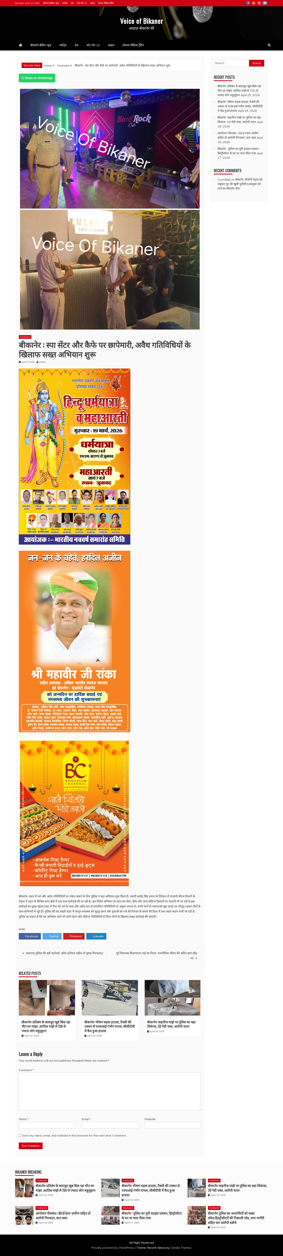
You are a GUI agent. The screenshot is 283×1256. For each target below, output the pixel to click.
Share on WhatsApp (37, 78)
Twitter (265, 3)
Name (24, 1119)
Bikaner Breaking (28, 1172)
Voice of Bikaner (141, 20)
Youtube (254, 3)
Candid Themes (180, 1247)
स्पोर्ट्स (65, 3)
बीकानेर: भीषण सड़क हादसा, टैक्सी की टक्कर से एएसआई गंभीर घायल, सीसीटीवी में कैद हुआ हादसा (109, 1026)
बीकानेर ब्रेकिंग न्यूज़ (51, 3)
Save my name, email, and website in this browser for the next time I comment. (74, 1135)
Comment (26, 1070)
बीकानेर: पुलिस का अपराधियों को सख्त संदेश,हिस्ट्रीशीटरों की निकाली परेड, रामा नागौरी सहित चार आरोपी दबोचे (236, 1218)
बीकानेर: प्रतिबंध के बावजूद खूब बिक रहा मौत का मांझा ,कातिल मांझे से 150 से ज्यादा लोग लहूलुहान (46, 1026)
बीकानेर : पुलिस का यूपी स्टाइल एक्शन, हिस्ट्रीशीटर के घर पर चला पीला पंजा (152, 1215)
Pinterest (74, 936)
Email (86, 1119)
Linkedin (96, 936)
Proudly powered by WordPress (113, 1247)
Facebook (248, 3)
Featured (25, 336)
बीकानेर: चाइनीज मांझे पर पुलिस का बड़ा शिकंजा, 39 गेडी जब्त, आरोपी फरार (171, 1024)
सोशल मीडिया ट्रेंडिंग (106, 3)
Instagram (259, 3)
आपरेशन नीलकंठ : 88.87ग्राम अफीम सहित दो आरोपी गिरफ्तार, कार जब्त (63, 1215)
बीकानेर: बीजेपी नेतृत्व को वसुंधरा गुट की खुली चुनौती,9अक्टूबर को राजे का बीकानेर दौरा (240, 184)
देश (72, 3)
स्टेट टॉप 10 (82, 3)
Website (150, 1119)
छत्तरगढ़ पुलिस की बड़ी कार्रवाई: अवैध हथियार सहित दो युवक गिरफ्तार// (64, 953)
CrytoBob (224, 179)
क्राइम (92, 3)
